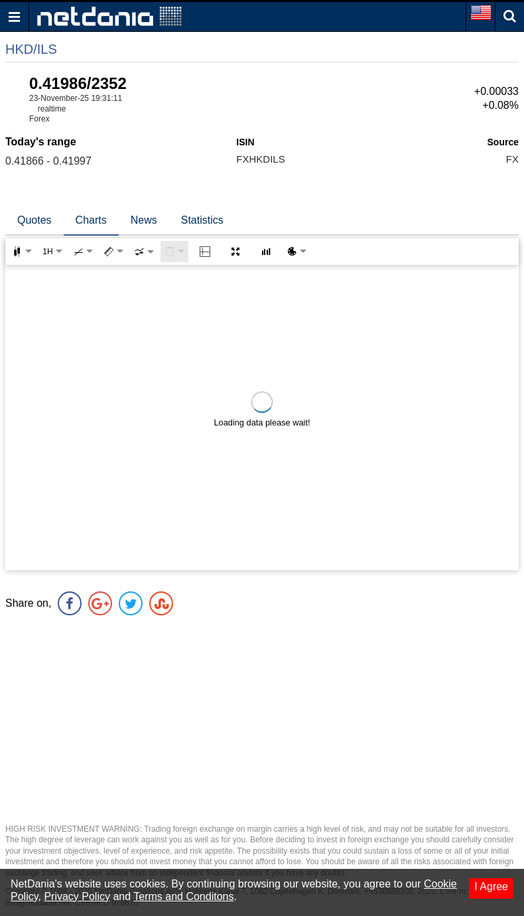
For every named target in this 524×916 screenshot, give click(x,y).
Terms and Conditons (183, 896)
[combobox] (144, 251)
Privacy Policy (77, 896)
